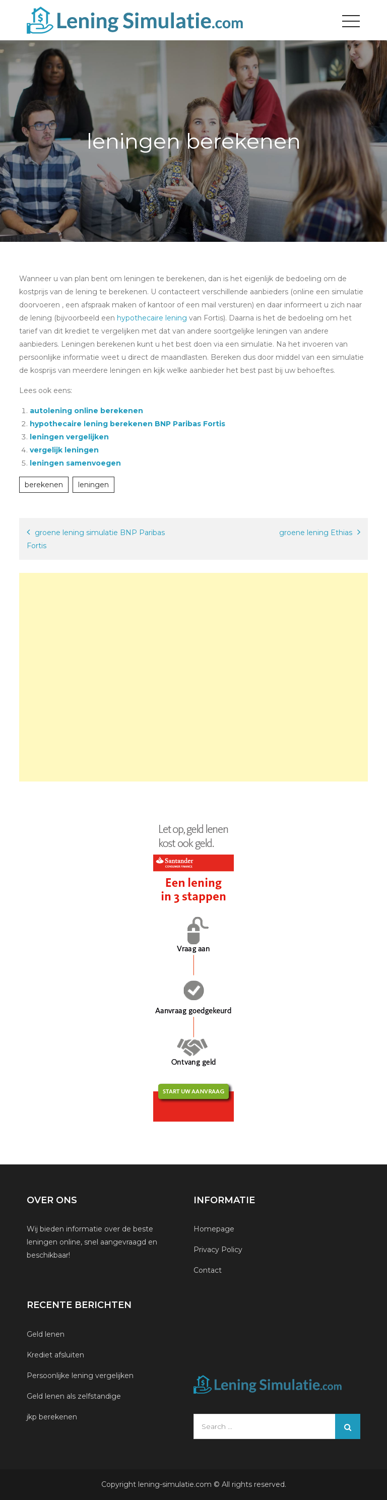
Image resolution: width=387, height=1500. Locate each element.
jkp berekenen (52, 1416)
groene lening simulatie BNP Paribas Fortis (96, 539)
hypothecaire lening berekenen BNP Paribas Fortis (127, 423)
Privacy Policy (218, 1249)
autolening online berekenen (86, 410)
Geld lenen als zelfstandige (74, 1396)
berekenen (44, 484)
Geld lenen (45, 1334)
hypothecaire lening (153, 317)
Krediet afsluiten (55, 1354)
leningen (93, 484)
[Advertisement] (193, 677)
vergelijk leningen (64, 449)
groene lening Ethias (315, 532)
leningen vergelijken (69, 436)
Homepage (214, 1228)
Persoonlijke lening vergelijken (81, 1375)
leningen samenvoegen (75, 463)
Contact (208, 1270)
